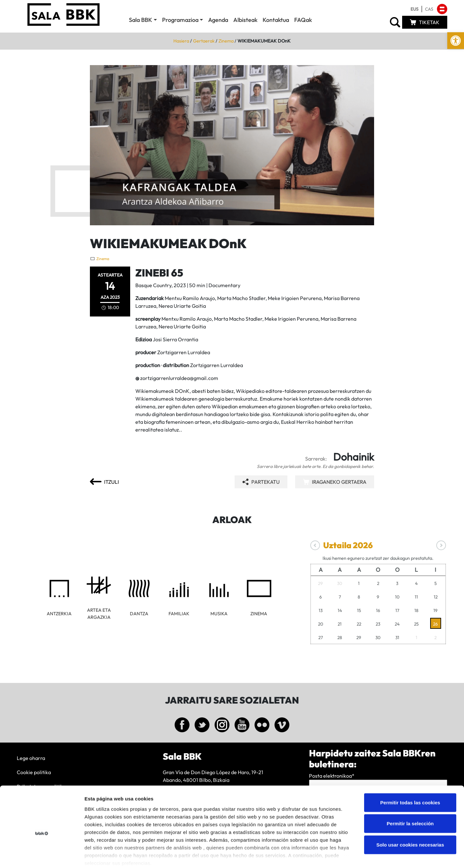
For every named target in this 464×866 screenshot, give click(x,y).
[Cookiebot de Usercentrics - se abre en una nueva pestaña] (42, 853)
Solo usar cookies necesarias (410, 809)
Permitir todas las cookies (410, 767)
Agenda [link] (218, 20)
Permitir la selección (410, 788)
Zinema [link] (226, 41)
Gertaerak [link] (204, 41)
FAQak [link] (303, 20)
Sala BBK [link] (140, 20)
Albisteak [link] (245, 20)
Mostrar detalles (346, 853)
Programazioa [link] (180, 20)
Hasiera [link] (181, 41)
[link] (455, 40)
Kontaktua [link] (276, 20)
